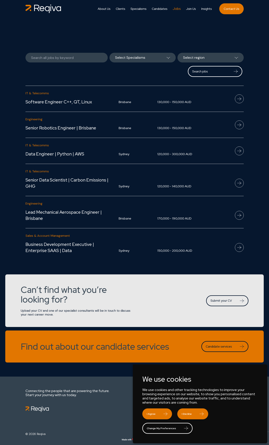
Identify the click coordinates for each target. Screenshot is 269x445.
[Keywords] (66, 57)
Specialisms (139, 9)
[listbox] (142, 57)
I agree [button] (151, 413)
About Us (104, 9)
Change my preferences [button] (161, 428)
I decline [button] (187, 413)
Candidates (159, 9)
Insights (206, 9)
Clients (120, 9)
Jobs (177, 8)
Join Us (191, 9)
